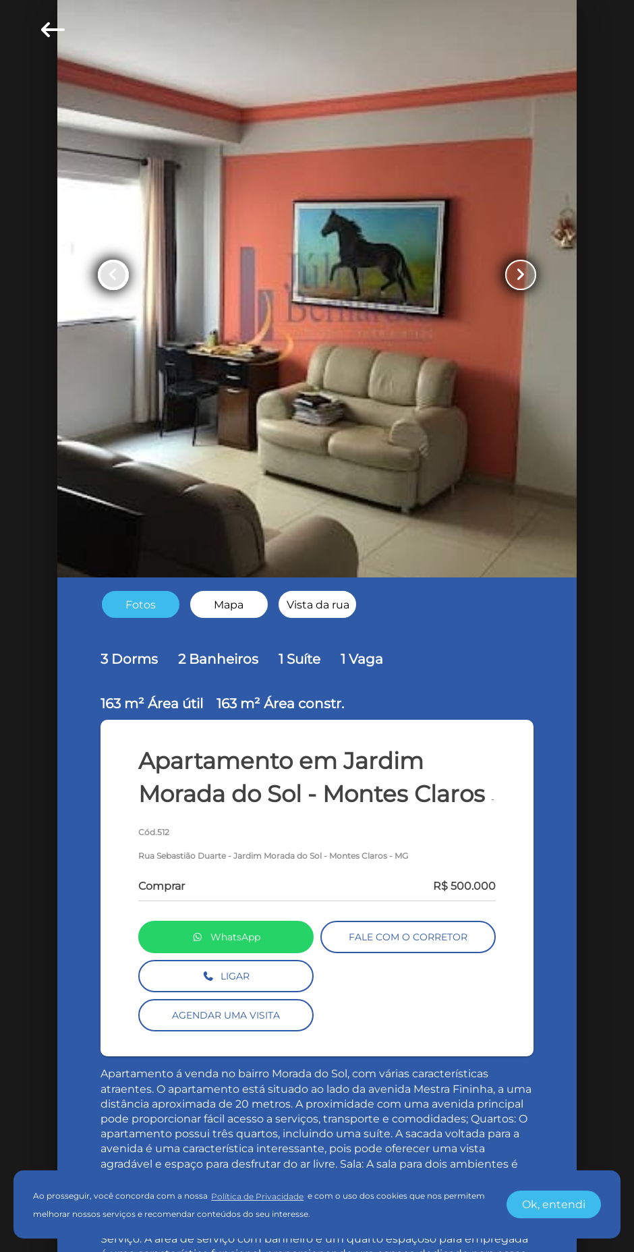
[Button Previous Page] (113, 275)
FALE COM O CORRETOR (408, 937)
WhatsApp (226, 937)
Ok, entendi (553, 1204)
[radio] (140, 604)
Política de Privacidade (257, 1196)
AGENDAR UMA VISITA (226, 1015)
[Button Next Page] (520, 275)
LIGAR (226, 976)
